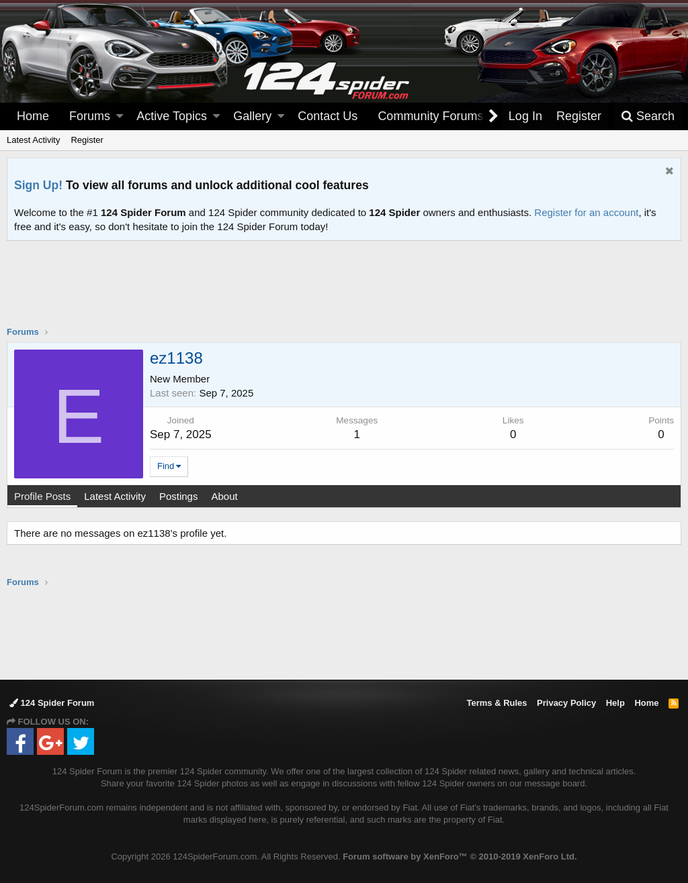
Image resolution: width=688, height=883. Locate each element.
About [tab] (224, 496)
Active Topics (171, 116)
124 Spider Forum (51, 703)
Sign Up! (38, 185)
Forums (89, 116)
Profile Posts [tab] (42, 496)
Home (33, 116)
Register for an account (586, 212)
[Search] (647, 116)
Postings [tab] (178, 496)
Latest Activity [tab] (115, 496)
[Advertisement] (344, 292)
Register (87, 140)
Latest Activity (33, 140)
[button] (119, 116)
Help (615, 703)
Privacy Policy (566, 703)
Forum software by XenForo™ (459, 856)
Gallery (252, 116)
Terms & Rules (496, 703)
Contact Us (327, 116)
